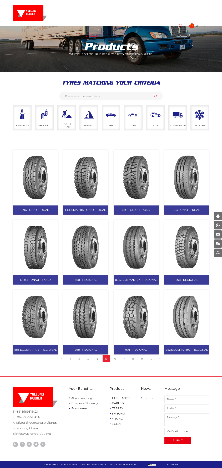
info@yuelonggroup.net (33, 433)
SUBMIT (178, 440)
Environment (80, 408)
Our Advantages (61, 36)
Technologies (144, 36)
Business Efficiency (84, 403)
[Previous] (61, 362)
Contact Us (195, 36)
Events (148, 398)
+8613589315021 (26, 411)
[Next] (160, 362)
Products (91, 36)
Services (117, 36)
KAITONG (118, 413)
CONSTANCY (121, 398)
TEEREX (117, 408)
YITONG (117, 418)
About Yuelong (81, 398)
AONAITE (118, 424)
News (171, 36)
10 (150, 362)
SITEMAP (172, 464)
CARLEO (118, 403)
